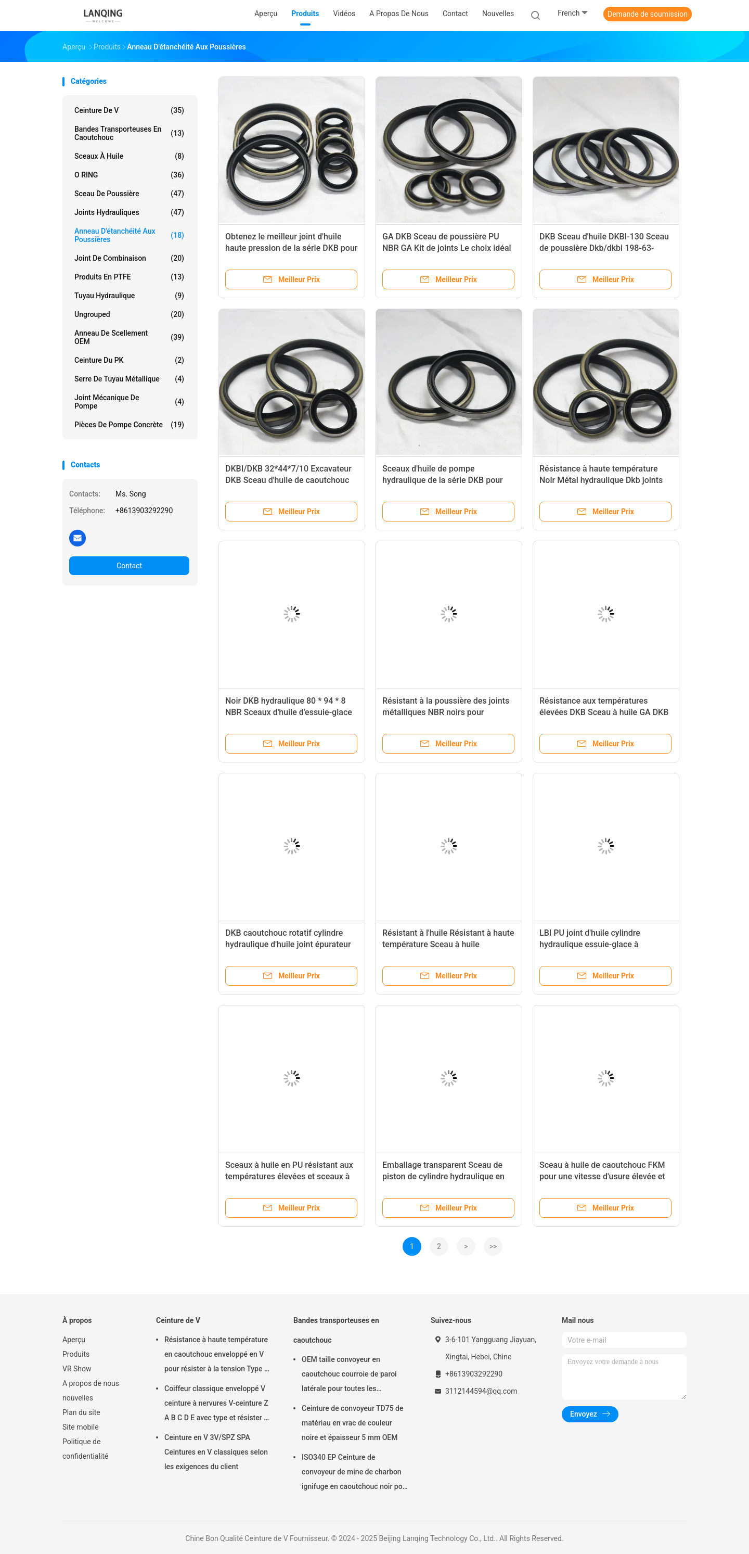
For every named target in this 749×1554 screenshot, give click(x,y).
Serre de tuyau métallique (129, 379)
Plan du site (81, 1412)
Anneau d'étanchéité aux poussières (129, 235)
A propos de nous (90, 1383)
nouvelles (77, 1398)
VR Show (77, 1369)
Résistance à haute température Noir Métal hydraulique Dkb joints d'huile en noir (601, 480)
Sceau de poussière (129, 193)
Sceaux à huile (129, 156)
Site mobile (80, 1427)
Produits (75, 1354)
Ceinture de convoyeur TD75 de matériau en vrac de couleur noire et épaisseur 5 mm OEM (352, 1423)
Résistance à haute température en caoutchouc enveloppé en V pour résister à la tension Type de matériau (218, 1355)
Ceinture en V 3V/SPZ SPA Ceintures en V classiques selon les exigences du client (216, 1452)
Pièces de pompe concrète (129, 424)
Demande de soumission (648, 14)
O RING (129, 175)
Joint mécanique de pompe (129, 401)
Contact (129, 566)
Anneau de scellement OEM (129, 337)
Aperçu (73, 1339)
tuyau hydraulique (129, 295)
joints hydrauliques (129, 212)
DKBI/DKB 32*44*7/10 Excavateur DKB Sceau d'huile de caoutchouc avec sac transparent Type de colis (289, 480)
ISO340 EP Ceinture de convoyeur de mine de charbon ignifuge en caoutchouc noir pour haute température (355, 1473)
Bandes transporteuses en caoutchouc (129, 133)
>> (493, 1246)
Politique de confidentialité (85, 1448)
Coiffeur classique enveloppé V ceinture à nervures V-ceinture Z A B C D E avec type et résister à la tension (216, 1404)
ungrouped (129, 314)
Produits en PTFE (129, 277)
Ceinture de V (129, 110)
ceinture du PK (129, 360)
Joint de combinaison (129, 258)
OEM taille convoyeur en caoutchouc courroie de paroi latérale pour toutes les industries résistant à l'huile (349, 1375)
